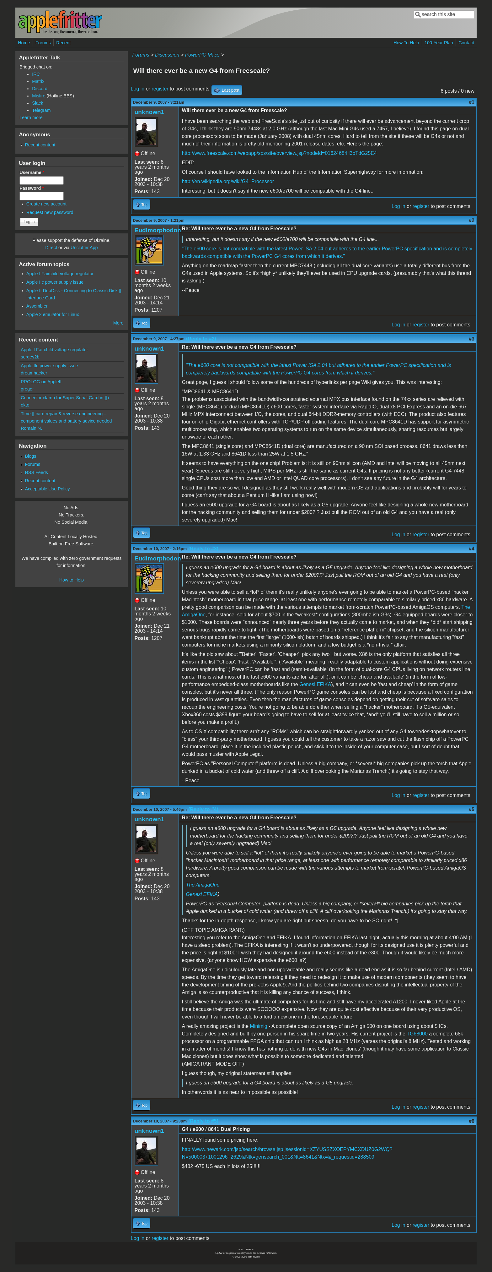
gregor (27, 388)
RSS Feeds (36, 472)
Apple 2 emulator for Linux (52, 314)
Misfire (38, 95)
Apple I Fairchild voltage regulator (60, 273)
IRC (36, 74)
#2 (471, 220)
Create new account (46, 203)
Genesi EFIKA (315, 684)
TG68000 (417, 1033)
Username (31, 172)
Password (31, 188)
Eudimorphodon (158, 230)
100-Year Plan (439, 42)
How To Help (406, 42)
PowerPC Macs (202, 54)
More (118, 322)
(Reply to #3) (203, 548)
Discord (39, 88)
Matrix (38, 81)
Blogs (30, 456)
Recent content (40, 144)
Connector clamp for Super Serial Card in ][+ (65, 397)
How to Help (71, 579)
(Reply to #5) (203, 1121)
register (160, 88)
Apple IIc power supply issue (54, 282)
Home (24, 42)
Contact (466, 42)
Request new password (49, 212)
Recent (63, 42)
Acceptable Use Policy (47, 488)
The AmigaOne (203, 884)
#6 (471, 1121)
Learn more (31, 117)
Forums (43, 42)
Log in (138, 88)
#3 (471, 338)
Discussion (167, 54)
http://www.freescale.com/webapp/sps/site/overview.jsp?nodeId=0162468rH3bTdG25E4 (279, 153)
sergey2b (30, 356)
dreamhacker (34, 372)
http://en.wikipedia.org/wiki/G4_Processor (228, 181)
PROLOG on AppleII (41, 381)
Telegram (41, 110)
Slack (37, 103)
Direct (51, 247)
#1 (471, 102)
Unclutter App (84, 247)
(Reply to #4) (203, 809)
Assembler (37, 305)
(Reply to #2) (201, 338)
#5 (471, 809)
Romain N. (31, 428)
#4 (471, 548)
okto (25, 404)
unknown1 (149, 112)
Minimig (258, 1026)
